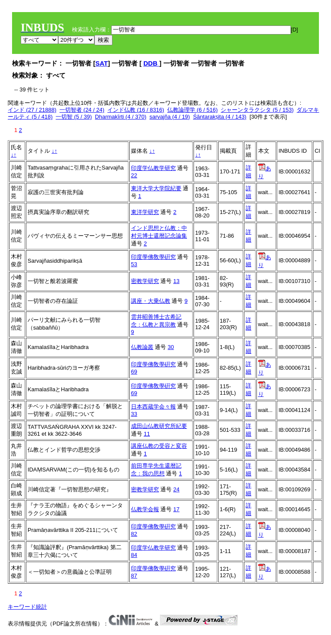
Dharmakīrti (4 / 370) (120, 116)
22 (134, 175)
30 (171, 347)
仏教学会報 (145, 509)
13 (176, 281)
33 (134, 414)
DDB (151, 63)
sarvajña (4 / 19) (170, 116)
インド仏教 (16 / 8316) (135, 110)
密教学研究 (145, 281)
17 (176, 509)
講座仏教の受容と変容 (159, 446)
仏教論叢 (142, 347)
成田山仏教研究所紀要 (159, 426)
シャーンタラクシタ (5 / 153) (257, 110)
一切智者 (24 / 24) (81, 110)
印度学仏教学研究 (153, 168)
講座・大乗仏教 (150, 301)
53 (134, 264)
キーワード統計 (27, 607)
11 (147, 434)
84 (134, 555)
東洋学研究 (145, 212)
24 (176, 489)
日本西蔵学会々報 (153, 406)
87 (134, 575)
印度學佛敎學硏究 (153, 257)
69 (134, 371)
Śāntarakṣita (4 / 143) (220, 116)
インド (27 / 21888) (32, 110)
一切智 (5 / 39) (74, 116)
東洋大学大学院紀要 (156, 188)
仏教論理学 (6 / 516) (192, 110)
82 (134, 534)
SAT (101, 63)
